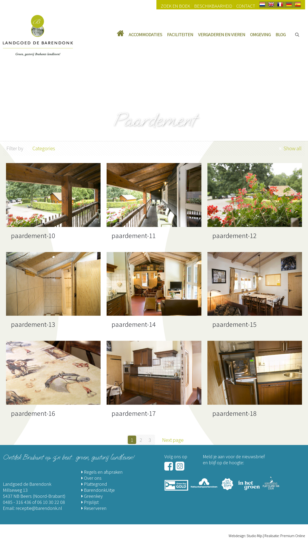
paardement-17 (133, 413)
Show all (290, 148)
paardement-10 (33, 235)
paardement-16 (33, 413)
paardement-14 (133, 324)
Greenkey (92, 496)
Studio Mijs (254, 535)
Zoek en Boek (175, 6)
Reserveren (94, 508)
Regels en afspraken (102, 472)
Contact (245, 6)
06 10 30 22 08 (51, 502)
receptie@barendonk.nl (39, 508)
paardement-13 (33, 324)
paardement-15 (234, 324)
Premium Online (292, 535)
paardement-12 (234, 235)
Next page (175, 439)
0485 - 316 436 (17, 502)
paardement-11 (133, 235)
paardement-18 (234, 413)
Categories (43, 148)
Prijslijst (90, 502)
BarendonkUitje (98, 490)
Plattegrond (94, 484)
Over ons (91, 478)
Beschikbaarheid (213, 6)
